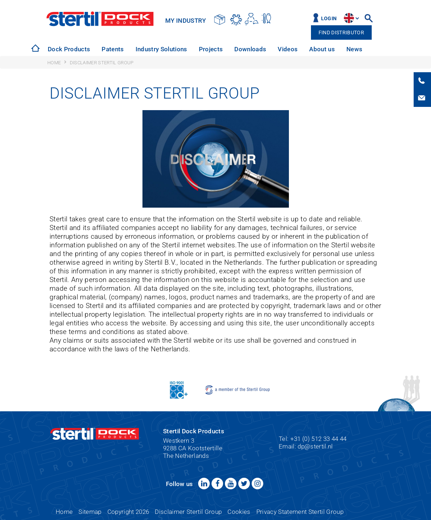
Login (329, 19)
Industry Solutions (161, 49)
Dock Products (69, 49)
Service (384, 49)
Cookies (238, 511)
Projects (211, 49)
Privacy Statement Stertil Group (299, 511)
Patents (113, 49)
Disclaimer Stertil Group (188, 511)
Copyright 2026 (128, 511)
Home (64, 511)
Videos (288, 49)
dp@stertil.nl (315, 446)
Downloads (250, 49)
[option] (69, 49)
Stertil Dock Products (100, 18)
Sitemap (89, 511)
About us (322, 49)
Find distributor (341, 33)
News (354, 49)
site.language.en (349, 18)
